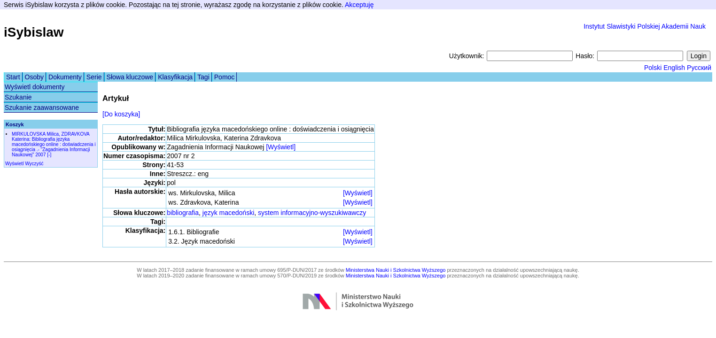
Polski (653, 67)
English (674, 67)
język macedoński (228, 212)
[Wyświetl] (281, 147)
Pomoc (224, 77)
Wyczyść (34, 163)
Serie (94, 77)
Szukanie (18, 97)
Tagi (203, 77)
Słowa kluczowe (130, 77)
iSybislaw (34, 32)
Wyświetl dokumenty (34, 87)
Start (13, 77)
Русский (699, 67)
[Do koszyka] (121, 114)
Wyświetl (14, 163)
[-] (49, 154)
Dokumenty (65, 77)
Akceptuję (359, 4)
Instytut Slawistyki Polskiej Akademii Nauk (645, 26)
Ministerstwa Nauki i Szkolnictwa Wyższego (396, 270)
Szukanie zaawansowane (42, 107)
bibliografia (183, 212)
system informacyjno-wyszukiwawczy (312, 212)
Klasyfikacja (175, 77)
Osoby (34, 77)
